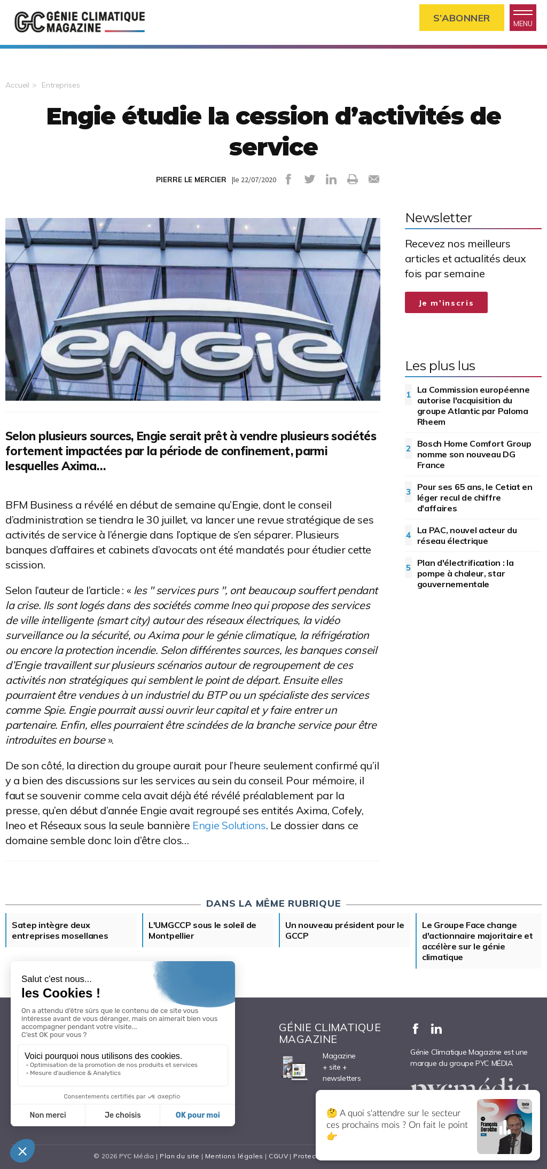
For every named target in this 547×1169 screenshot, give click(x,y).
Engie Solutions (228, 825)
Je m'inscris (446, 303)
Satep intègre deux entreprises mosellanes (60, 930)
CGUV (278, 1156)
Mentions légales (234, 1156)
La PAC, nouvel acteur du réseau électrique (467, 535)
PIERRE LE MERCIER (191, 179)
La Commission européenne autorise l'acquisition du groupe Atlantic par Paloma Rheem (473, 405)
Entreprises (61, 85)
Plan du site (179, 1156)
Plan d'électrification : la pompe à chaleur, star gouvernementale (465, 573)
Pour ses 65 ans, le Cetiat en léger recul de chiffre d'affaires (475, 497)
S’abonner (461, 18)
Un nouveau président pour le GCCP (344, 930)
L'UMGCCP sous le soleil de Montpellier (202, 930)
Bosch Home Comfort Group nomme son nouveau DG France (474, 454)
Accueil (17, 85)
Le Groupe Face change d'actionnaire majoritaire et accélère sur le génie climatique (477, 940)
